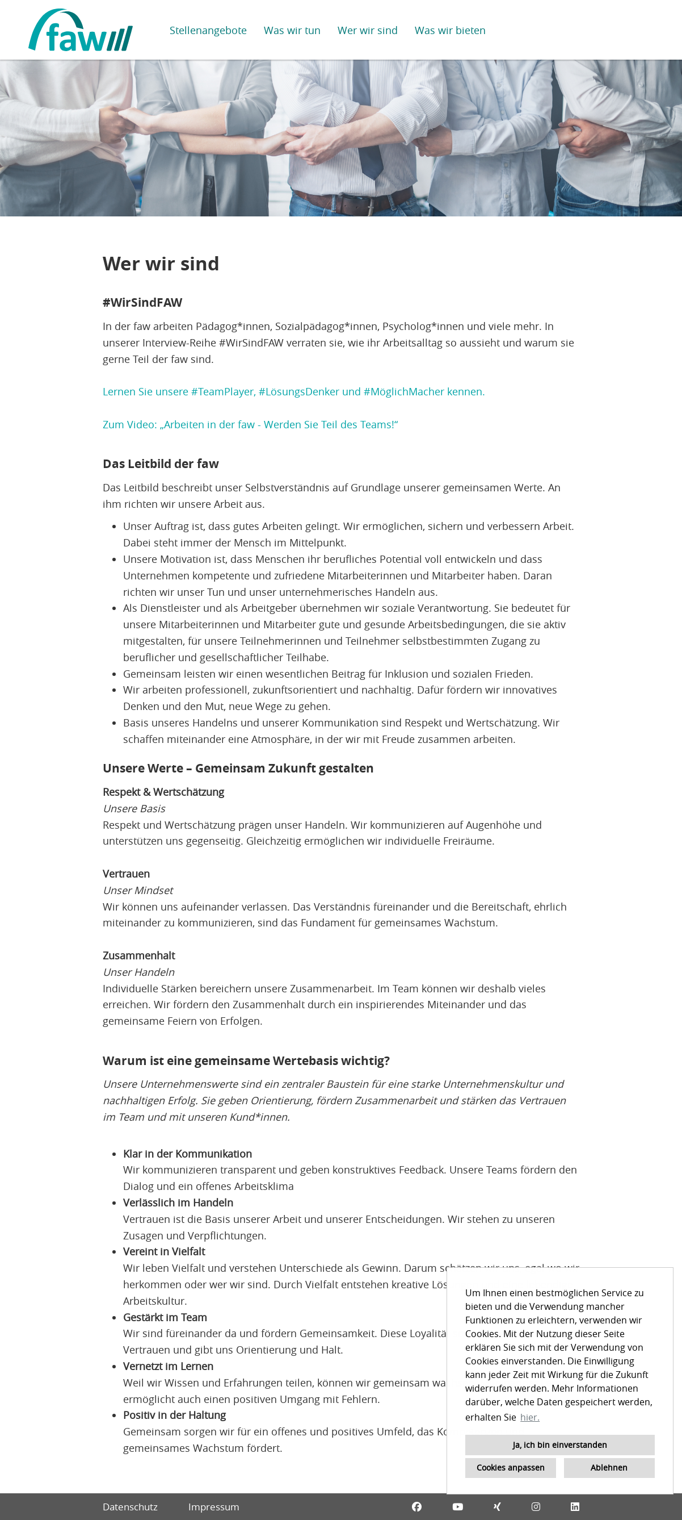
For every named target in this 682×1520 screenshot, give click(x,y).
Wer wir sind (368, 30)
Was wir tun (292, 30)
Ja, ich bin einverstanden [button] (560, 1444)
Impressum (213, 1506)
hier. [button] (530, 1417)
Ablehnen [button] (609, 1467)
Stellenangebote (208, 30)
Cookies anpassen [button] (511, 1467)
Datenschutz (130, 1506)
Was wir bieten (450, 30)
